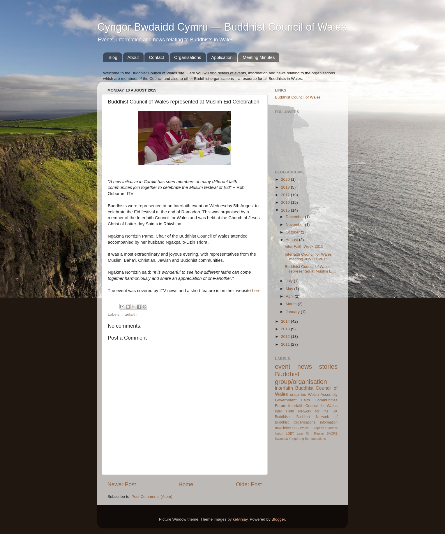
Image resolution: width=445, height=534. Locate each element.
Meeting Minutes (259, 57)
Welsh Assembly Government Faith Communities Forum (306, 400)
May (290, 289)
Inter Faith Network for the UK (306, 411)
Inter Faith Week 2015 (304, 246)
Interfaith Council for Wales (313, 405)
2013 (286, 329)
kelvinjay (240, 519)
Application (221, 57)
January (293, 312)
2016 (286, 202)
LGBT (290, 433)
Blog (113, 57)
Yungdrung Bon (299, 438)
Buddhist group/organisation (301, 377)
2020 (286, 179)
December (295, 217)
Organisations (187, 57)
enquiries (298, 394)
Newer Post (121, 484)
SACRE (332, 433)
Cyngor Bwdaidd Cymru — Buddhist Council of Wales (221, 27)
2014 (286, 321)
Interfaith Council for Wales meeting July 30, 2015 (308, 256)
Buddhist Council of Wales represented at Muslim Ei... (310, 268)
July (290, 281)
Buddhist (303, 417)
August (292, 240)
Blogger (278, 519)
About (133, 57)
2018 (286, 187)
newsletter (283, 428)
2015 (286, 210)
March (292, 304)
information (329, 422)
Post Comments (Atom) (152, 496)
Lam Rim (304, 433)
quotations (318, 438)
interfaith (129, 314)
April (290, 296)
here (256, 290)
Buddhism (283, 417)
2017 (286, 195)
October (293, 232)
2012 (286, 336)
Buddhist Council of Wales (298, 97)
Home (186, 484)
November (295, 224)
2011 (286, 344)
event (282, 366)
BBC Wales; (301, 428)
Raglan (319, 433)
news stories (317, 366)
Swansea (281, 438)
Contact (156, 57)
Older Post (249, 484)
